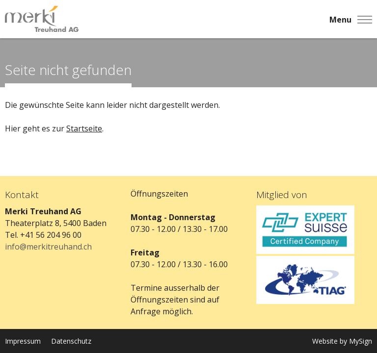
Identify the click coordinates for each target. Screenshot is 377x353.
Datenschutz (71, 341)
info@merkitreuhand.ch (48, 246)
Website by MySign (342, 341)
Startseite (84, 128)
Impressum (23, 341)
